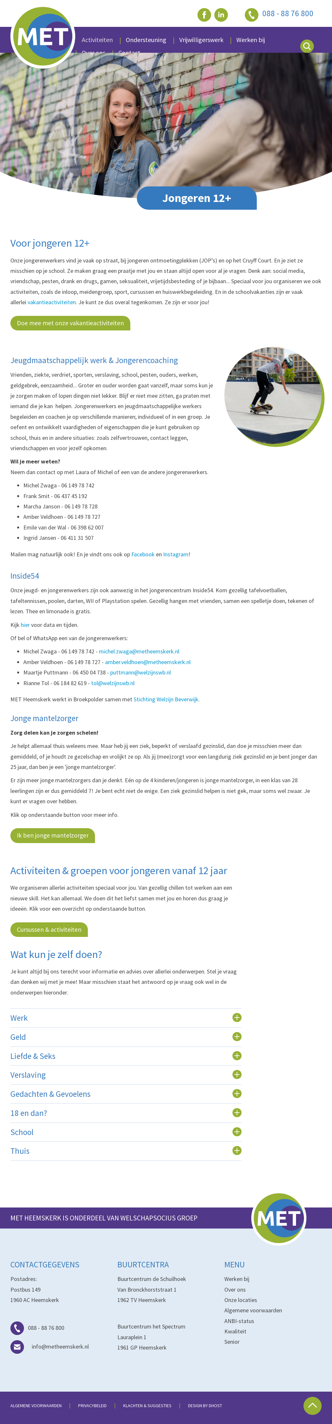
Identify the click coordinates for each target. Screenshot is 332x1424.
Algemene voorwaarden (253, 1310)
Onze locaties (240, 1300)
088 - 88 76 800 (37, 1327)
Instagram (175, 554)
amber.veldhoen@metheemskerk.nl (148, 662)
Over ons (235, 1289)
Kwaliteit (235, 1331)
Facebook (143, 554)
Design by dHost (205, 1405)
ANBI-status (239, 1321)
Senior (232, 1341)
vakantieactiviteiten (52, 302)
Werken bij (236, 1279)
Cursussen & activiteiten (49, 929)
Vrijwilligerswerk (201, 40)
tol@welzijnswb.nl (113, 683)
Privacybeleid (92, 1405)
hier (25, 625)
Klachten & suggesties (147, 1405)
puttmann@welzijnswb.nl (140, 672)
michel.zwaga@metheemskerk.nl (139, 651)
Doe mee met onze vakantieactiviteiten (70, 323)
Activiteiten (97, 40)
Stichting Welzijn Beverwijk (166, 699)
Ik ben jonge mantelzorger (53, 835)
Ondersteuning (146, 40)
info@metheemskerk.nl (49, 1346)
